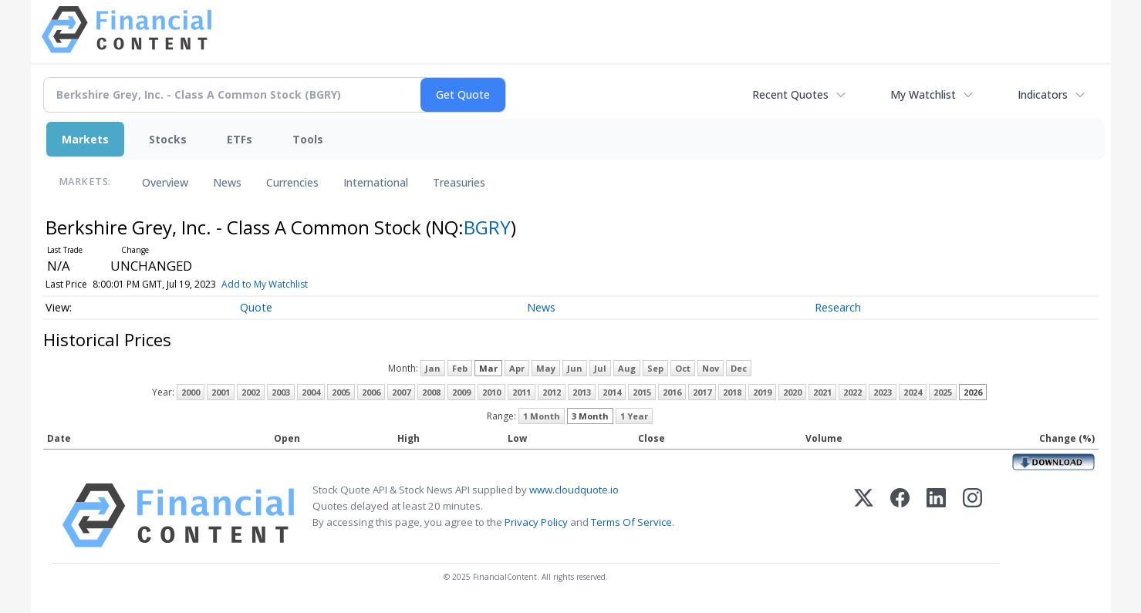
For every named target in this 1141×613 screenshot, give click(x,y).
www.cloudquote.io (574, 490)
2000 (190, 392)
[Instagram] (972, 515)
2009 (461, 392)
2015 (642, 392)
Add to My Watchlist (292, 284)
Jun (574, 368)
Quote (256, 307)
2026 (973, 392)
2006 (371, 392)
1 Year (634, 416)
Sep (655, 368)
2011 (521, 392)
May (545, 368)
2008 (431, 392)
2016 (672, 392)
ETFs (239, 139)
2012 (551, 392)
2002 (250, 392)
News (227, 182)
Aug (627, 368)
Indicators (1043, 94)
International (375, 182)
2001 (220, 392)
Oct (682, 368)
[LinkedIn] (936, 515)
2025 (942, 392)
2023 (882, 392)
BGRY (487, 227)
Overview (165, 182)
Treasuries (459, 182)
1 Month (541, 416)
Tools (307, 139)
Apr (517, 368)
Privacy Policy (536, 522)
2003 (281, 392)
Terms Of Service (631, 522)
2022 (852, 392)
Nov (710, 368)
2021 (822, 392)
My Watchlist (923, 94)
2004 (311, 392)
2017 (702, 392)
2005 (341, 392)
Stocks (168, 139)
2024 (912, 392)
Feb (460, 368)
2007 (401, 392)
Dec (739, 368)
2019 (762, 392)
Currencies (292, 182)
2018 (732, 392)
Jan (433, 368)
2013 (581, 392)
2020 (792, 392)
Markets (85, 139)
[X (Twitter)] (863, 515)
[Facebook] (900, 515)
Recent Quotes (790, 94)
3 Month (590, 416)
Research (838, 307)
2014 (612, 392)
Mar (488, 368)
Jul (600, 368)
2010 (491, 392)
